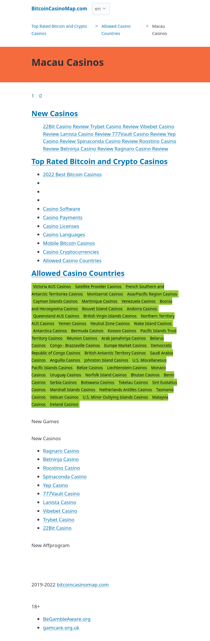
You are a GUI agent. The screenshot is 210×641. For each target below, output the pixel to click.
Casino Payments (62, 217)
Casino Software (61, 208)
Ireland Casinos (64, 404)
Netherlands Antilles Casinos (126, 389)
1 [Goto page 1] (32, 95)
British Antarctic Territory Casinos (116, 353)
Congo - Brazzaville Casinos (75, 345)
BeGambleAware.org (67, 619)
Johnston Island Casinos (106, 360)
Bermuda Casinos (88, 330)
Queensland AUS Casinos (56, 316)
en (98, 8)
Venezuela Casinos (139, 301)
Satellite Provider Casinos (98, 286)
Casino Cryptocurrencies (71, 251)
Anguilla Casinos (65, 360)
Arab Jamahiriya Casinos (124, 338)
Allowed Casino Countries (72, 260)
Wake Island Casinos (152, 323)
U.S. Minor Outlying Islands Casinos (116, 397)
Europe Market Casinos (126, 345)
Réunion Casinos (82, 338)
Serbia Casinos (64, 382)
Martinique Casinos (100, 301)
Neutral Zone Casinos (110, 323)
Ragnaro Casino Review (141, 148)
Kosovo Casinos (122, 330)
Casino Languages (64, 234)
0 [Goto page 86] (40, 95)
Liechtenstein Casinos (127, 367)
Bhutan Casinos (145, 375)
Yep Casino (55, 485)
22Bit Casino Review (66, 126)
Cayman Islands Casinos (55, 301)
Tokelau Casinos (134, 382)
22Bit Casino (57, 528)
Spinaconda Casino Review (108, 141)
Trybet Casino (58, 519)
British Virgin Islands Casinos (110, 316)
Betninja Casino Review (87, 148)
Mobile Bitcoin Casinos (69, 243)
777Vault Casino (61, 493)
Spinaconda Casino (65, 476)
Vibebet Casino (60, 511)
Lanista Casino (59, 502)
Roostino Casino (61, 468)
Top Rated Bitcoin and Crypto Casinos (99, 161)
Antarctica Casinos (50, 330)
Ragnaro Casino (61, 450)
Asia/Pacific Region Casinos (152, 294)
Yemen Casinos (73, 323)
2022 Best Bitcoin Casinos (72, 174)
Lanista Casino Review (86, 134)
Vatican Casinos (65, 397)
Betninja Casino (61, 459)
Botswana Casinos (98, 382)
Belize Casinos (90, 367)
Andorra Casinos (142, 308)
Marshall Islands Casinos (73, 389)
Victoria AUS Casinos (52, 286)
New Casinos (54, 113)
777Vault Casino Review (139, 134)
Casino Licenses (61, 226)
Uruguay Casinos (66, 375)
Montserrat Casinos (105, 294)
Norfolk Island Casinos (106, 375)
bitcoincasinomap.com (83, 584)
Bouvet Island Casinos (103, 308)
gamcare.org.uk (61, 627)
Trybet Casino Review (115, 126)
